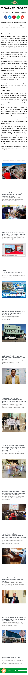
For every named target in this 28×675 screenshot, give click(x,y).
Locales (23, 12)
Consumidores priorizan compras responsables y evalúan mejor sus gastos (12, 579)
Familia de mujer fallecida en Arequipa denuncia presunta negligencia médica (13, 492)
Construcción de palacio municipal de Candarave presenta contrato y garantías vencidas (13, 194)
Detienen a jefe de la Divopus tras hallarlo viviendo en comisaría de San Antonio (13, 357)
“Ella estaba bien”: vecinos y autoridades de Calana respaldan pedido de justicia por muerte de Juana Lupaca (14, 400)
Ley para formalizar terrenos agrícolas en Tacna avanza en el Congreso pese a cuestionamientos (14, 619)
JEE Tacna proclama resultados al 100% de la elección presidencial (12, 271)
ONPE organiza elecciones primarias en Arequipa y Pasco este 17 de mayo (13, 233)
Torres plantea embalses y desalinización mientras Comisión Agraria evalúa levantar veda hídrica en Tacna (14, 536)
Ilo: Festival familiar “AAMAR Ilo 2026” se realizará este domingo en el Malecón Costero (13, 313)
